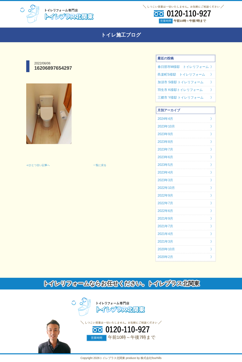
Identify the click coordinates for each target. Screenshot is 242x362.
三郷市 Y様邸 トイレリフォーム (181, 97)
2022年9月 (165, 195)
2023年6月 (165, 157)
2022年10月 (166, 187)
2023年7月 (165, 149)
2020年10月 (166, 249)
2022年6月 (165, 211)
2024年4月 (165, 118)
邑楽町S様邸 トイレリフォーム (181, 74)
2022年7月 (165, 203)
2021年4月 (165, 234)
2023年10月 (166, 126)
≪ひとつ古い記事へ (38, 165)
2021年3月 (165, 241)
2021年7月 (165, 226)
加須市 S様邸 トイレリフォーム (181, 82)
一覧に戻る (99, 165)
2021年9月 (165, 218)
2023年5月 (165, 164)
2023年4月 (165, 172)
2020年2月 (165, 257)
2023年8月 (165, 141)
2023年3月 (165, 180)
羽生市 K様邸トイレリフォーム (180, 90)
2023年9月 (165, 134)
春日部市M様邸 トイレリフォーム (183, 66)
